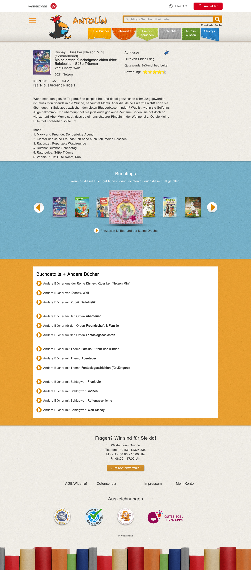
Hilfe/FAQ (178, 6)
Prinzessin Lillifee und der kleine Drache (129, 231)
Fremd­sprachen (147, 33)
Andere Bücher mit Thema (80, 349)
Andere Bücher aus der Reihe (86, 283)
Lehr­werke (124, 31)
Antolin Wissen (191, 33)
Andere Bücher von (66, 293)
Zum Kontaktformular (125, 468)
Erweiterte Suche (211, 25)
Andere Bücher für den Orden (72, 316)
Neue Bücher (99, 31)
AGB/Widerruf (76, 483)
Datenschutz (106, 483)
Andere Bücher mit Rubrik (69, 302)
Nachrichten (169, 31)
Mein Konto (185, 483)
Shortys (209, 31)
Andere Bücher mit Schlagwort (72, 382)
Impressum (153, 483)
